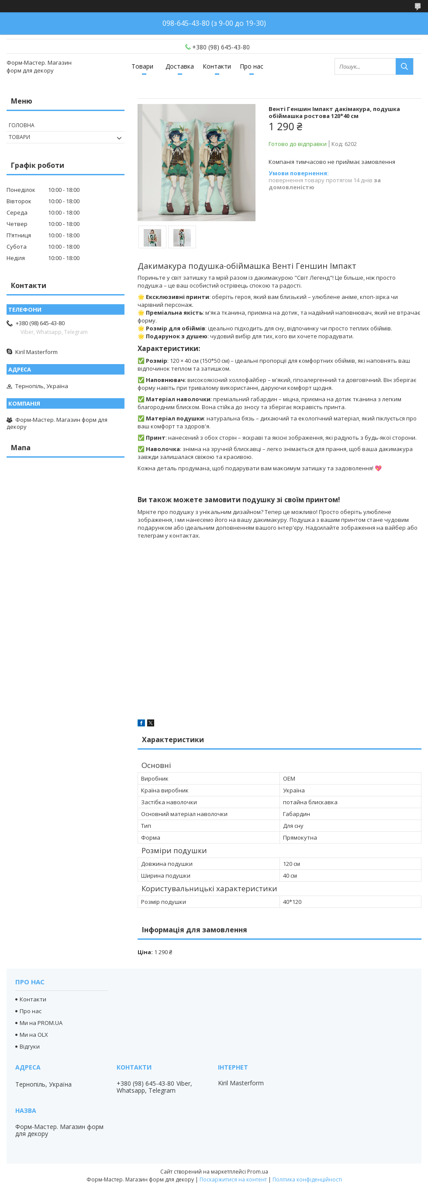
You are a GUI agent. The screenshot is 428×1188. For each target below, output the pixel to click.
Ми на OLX (34, 1035)
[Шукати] (404, 66)
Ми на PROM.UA (41, 1023)
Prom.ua (257, 1171)
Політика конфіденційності (307, 1179)
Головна (22, 125)
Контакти (217, 66)
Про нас (251, 66)
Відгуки (30, 1046)
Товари (142, 66)
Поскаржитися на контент (233, 1179)
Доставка (180, 66)
